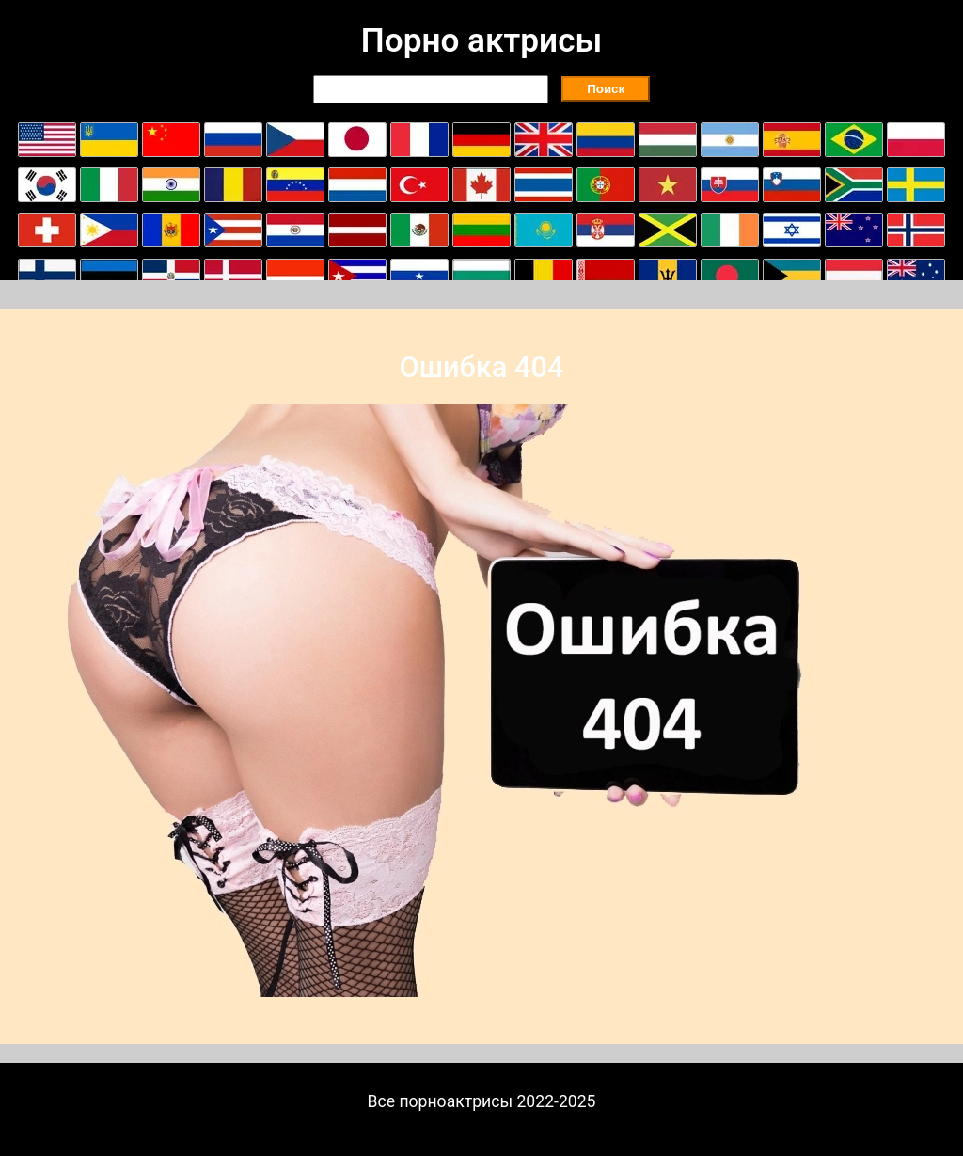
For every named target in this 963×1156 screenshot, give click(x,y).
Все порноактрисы (440, 1101)
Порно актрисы (481, 40)
